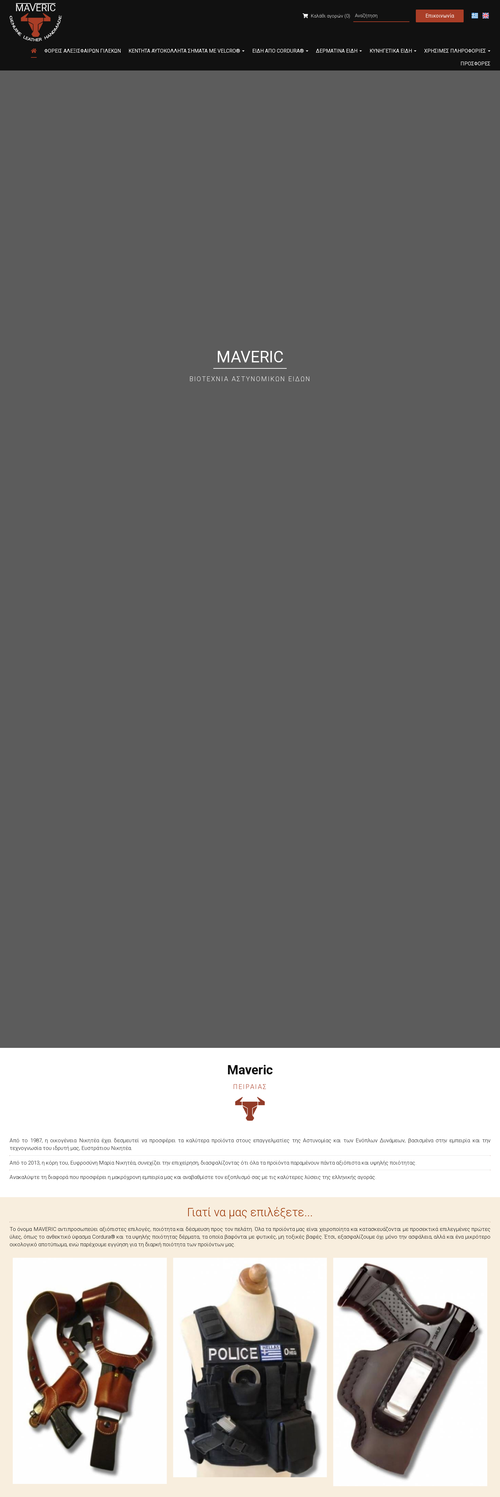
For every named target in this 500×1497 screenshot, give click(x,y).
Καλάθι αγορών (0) (326, 16)
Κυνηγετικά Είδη (393, 51)
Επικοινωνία (439, 16)
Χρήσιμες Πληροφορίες (457, 51)
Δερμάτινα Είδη (339, 51)
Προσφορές (475, 64)
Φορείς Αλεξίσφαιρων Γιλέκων (82, 51)
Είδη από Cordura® (280, 51)
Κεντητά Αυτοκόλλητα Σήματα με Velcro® (187, 51)
